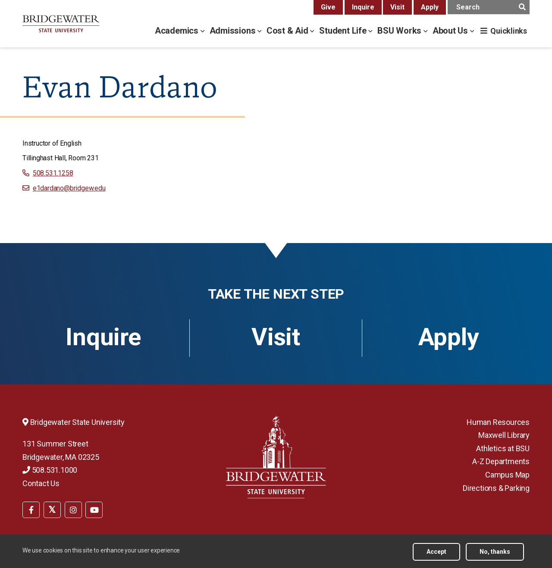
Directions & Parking (496, 488)
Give (328, 7)
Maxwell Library (504, 435)
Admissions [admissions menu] (234, 30)
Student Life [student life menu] (343, 30)
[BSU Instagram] (73, 510)
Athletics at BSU (503, 448)
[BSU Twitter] (52, 510)
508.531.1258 (53, 173)
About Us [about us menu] (451, 30)
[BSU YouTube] (94, 510)
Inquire (363, 7)
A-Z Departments (501, 461)
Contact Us (41, 483)
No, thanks (495, 551)
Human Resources (498, 422)
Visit (397, 7)
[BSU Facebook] (31, 510)
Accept (436, 551)
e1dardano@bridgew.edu (69, 188)
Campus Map (507, 474)
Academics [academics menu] (178, 30)
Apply (430, 7)
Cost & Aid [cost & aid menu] (288, 30)
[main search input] (489, 7)
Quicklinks (508, 30)
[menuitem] (31, 509)
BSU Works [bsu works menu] (400, 30)
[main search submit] (522, 7)
